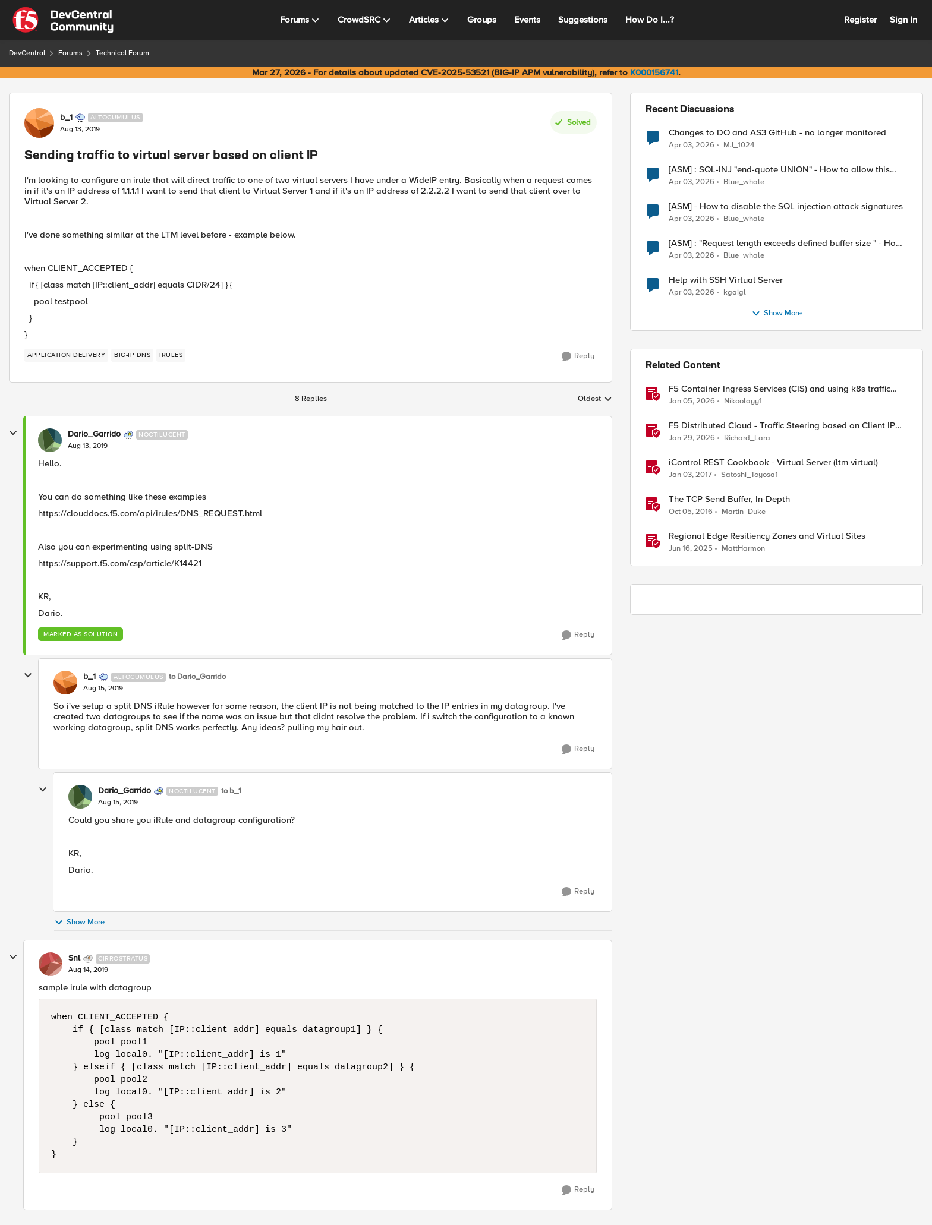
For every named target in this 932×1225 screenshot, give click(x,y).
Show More (79, 922)
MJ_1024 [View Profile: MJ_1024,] (738, 144)
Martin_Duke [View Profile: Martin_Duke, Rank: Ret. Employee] (744, 511)
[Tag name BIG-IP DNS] (132, 355)
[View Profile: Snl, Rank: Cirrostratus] (50, 964)
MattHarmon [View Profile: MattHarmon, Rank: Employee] (743, 548)
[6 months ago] (692, 401)
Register (860, 19)
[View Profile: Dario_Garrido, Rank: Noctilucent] (50, 440)
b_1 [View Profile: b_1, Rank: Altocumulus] (66, 117)
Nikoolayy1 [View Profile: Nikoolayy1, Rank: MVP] (743, 401)
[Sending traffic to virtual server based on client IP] (88, 446)
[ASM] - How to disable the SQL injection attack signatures (786, 206)
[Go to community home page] (63, 20)
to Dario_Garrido (197, 677)
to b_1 (231, 791)
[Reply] (578, 356)
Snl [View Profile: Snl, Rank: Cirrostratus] (74, 958)
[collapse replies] (13, 433)
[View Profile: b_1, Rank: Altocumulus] (39, 123)
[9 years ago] (690, 475)
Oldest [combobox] (595, 399)
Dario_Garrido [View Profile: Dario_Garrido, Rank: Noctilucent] (94, 434)
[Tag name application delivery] (66, 355)
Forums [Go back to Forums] (70, 53)
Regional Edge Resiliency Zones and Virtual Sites (767, 536)
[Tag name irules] (170, 355)
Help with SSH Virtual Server (726, 280)
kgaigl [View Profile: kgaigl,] (734, 292)
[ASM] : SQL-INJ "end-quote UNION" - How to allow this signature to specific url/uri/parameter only (779, 170)
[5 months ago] (692, 438)
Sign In (903, 19)
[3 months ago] (691, 145)
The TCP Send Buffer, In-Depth (729, 499)
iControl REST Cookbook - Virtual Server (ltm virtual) (773, 462)
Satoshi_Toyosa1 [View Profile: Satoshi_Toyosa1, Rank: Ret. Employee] (749, 475)
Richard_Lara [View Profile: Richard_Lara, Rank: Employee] (747, 438)
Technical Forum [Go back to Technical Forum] (122, 53)
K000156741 (654, 72)
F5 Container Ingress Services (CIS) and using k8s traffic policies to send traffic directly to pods (779, 389)
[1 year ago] (691, 549)
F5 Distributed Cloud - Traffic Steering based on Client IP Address (782, 426)
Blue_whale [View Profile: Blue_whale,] (743, 182)
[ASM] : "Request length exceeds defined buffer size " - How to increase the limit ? (785, 243)
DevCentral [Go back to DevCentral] (27, 53)
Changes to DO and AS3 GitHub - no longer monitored (777, 133)
